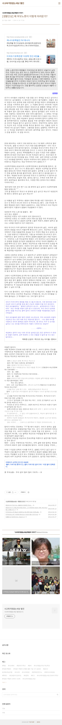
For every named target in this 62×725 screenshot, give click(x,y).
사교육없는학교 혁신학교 (42, 666)
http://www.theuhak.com (15, 53)
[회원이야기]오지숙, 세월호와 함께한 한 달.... (19, 505)
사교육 (18, 672)
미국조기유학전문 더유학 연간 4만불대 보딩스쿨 (24, 56)
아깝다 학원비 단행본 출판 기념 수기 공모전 (27, 669)
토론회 (27, 675)
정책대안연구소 (37, 672)
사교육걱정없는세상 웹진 (13, 3)
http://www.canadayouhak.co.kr (17, 37)
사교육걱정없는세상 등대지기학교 (48, 675)
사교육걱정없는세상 (11, 501)
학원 (4, 666)
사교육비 (11, 666)
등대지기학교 (22, 666)
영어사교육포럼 (50, 672)
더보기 (4, 682)
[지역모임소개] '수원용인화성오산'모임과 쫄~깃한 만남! (22, 514)
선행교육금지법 (7, 672)
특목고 (5, 675)
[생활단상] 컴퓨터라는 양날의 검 (15, 517)
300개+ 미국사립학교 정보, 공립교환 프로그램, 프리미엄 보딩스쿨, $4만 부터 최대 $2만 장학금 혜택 (24, 60)
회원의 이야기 (21, 501)
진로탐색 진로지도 (15, 675)
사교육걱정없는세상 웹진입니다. (14, 612)
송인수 (46, 669)
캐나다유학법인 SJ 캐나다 (18, 40)
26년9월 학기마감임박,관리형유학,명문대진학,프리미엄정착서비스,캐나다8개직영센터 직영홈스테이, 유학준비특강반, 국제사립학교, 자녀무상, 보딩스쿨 (24, 44)
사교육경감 (26, 672)
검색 (58, 695)
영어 (30, 666)
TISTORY (31, 722)
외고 (33, 675)
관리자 (38, 722)
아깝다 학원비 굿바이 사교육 (11, 679)
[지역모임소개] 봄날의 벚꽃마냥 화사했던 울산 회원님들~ (22, 512)
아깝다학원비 (7, 669)
